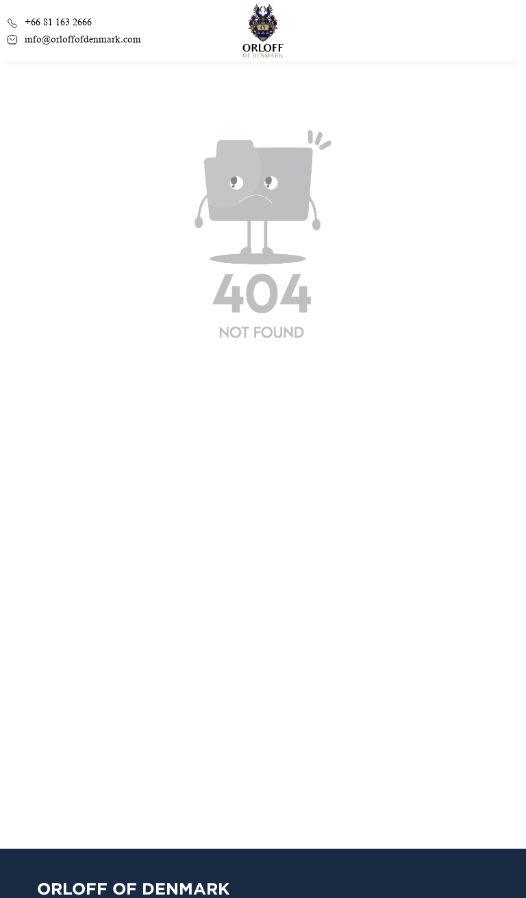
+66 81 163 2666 (49, 22)
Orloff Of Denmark (133, 888)
